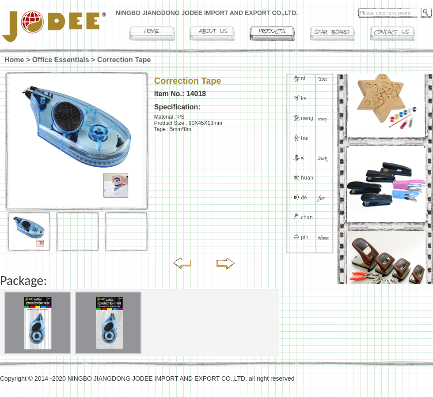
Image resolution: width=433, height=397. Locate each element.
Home (14, 60)
